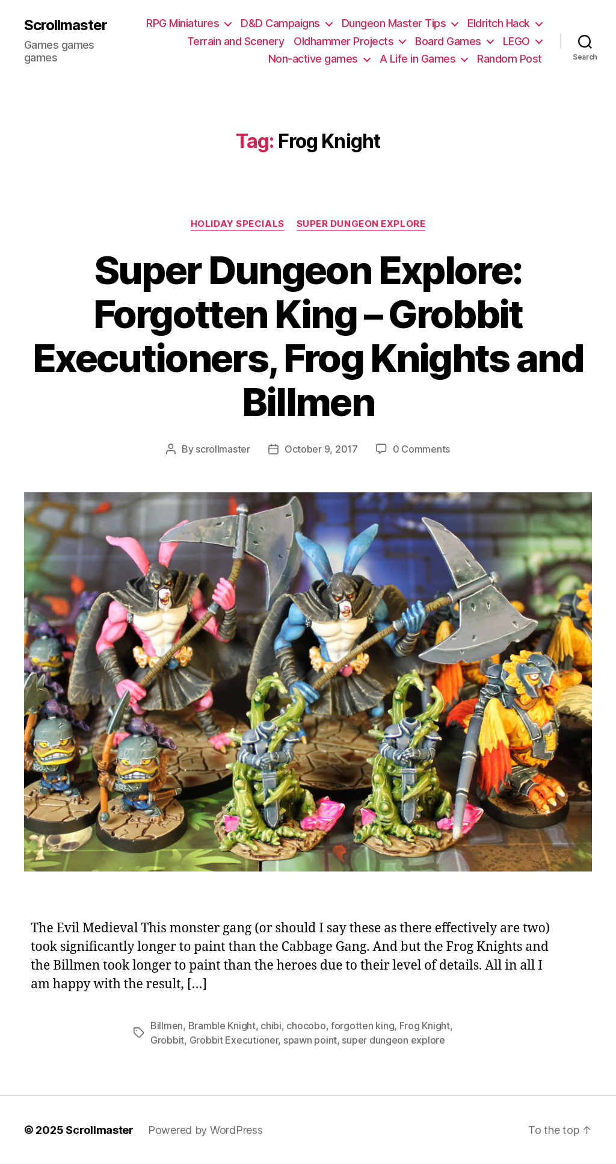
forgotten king (362, 1026)
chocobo (305, 1026)
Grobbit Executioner (234, 1040)
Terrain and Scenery (236, 41)
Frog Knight (424, 1026)
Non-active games (313, 58)
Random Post (509, 58)
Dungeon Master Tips (394, 23)
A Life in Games (418, 58)
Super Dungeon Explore (361, 223)
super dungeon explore (393, 1040)
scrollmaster (223, 449)
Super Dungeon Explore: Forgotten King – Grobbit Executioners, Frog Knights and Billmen (308, 336)
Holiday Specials (238, 223)
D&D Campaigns (280, 23)
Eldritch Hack (498, 23)
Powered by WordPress (205, 1130)
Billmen (166, 1026)
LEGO (516, 41)
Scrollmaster (65, 25)
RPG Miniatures (182, 23)
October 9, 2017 (321, 449)
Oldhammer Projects (343, 41)
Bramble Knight (222, 1026)
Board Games (448, 41)
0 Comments (421, 449)
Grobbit (167, 1040)
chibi (271, 1026)
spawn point (310, 1040)
